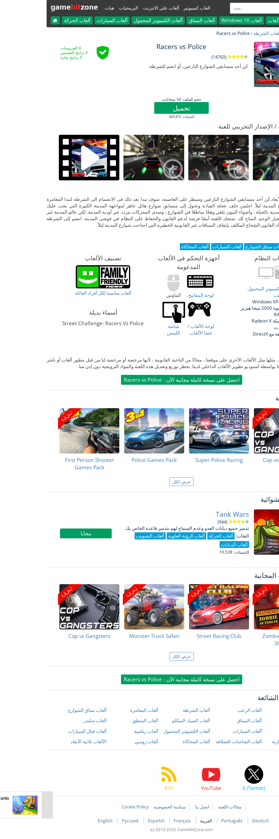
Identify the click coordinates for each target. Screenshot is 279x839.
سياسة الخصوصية (128, 807)
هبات (67, 8)
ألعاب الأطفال (258, 720)
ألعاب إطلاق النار (256, 710)
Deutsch (218, 821)
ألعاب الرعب (208, 710)
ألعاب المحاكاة (154, 741)
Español (114, 821)
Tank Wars (190, 514)
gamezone (32, 6)
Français (141, 821)
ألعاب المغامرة (102, 710)
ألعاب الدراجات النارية (251, 741)
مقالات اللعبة (188, 807)
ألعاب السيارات (70, 20)
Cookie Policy (93, 807)
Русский (89, 821)
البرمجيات (86, 8)
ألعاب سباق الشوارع (45, 710)
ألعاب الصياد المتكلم (149, 720)
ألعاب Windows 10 (199, 20)
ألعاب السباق (160, 20)
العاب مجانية (254, 33)
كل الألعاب (237, 20)
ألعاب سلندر (53, 720)
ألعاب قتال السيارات (45, 731)
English (64, 821)
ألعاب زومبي (104, 741)
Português (190, 821)
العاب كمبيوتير (154, 8)
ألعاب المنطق (103, 720)
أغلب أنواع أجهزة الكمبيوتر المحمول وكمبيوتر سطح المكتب (239, 291)
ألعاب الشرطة (225, 33)
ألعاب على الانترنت (119, 8)
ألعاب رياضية (104, 731)
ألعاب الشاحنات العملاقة (197, 741)
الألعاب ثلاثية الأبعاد (47, 741)
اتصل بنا (160, 807)
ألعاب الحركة (35, 20)
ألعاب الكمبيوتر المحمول (116, 20)
